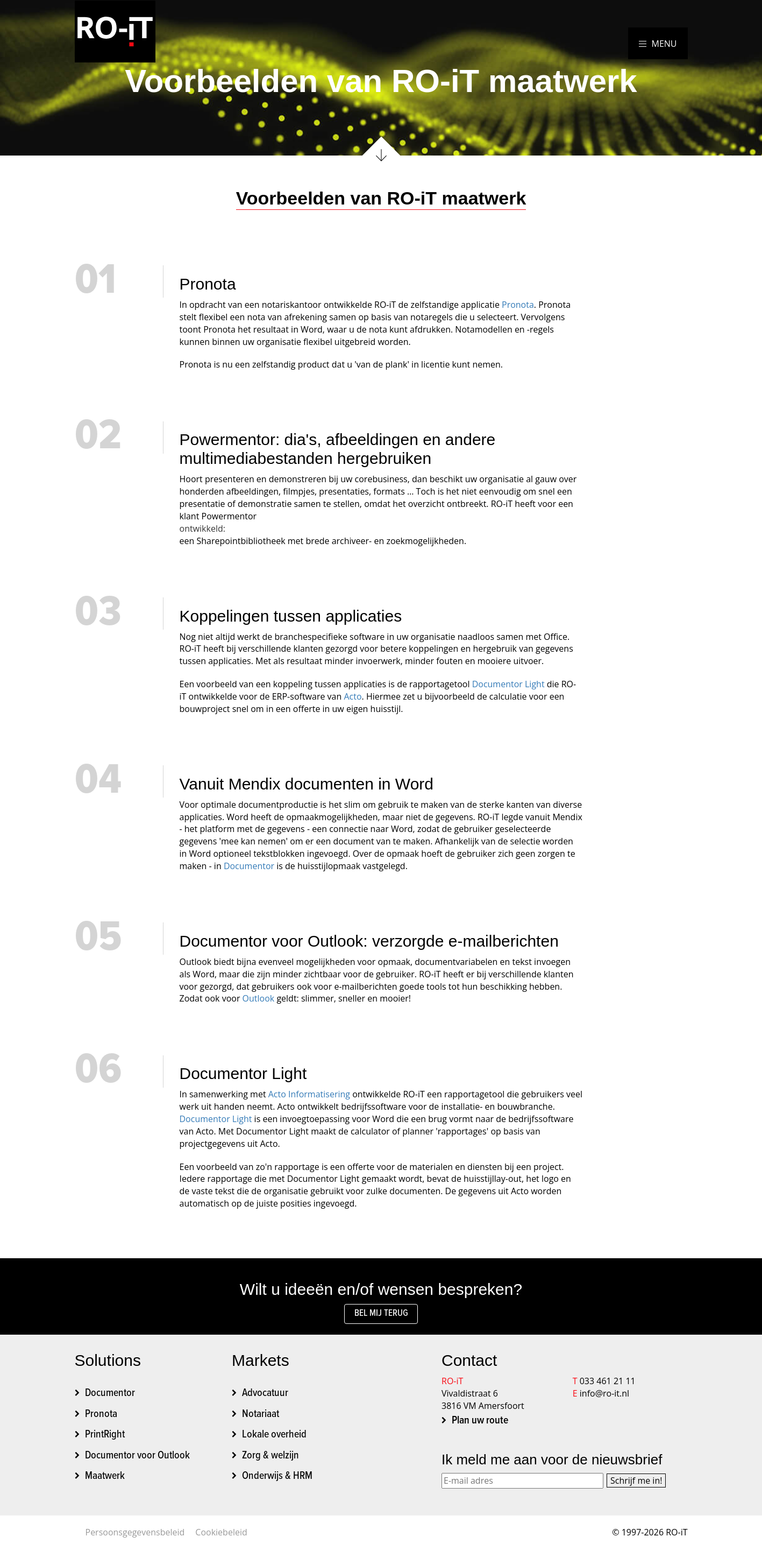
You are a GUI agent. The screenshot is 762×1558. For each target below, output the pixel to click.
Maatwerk (105, 1479)
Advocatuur (265, 1397)
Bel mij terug (381, 1315)
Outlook (259, 998)
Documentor (249, 866)
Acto (352, 696)
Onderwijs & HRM (277, 1479)
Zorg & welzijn (270, 1458)
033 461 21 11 (608, 1384)
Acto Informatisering (309, 1094)
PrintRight (105, 1438)
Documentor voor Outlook (137, 1458)
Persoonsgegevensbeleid (135, 1535)
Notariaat (260, 1417)
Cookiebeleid (221, 1535)
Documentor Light (508, 684)
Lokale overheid (274, 1438)
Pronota (518, 305)
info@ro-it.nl (604, 1396)
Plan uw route (480, 1423)
